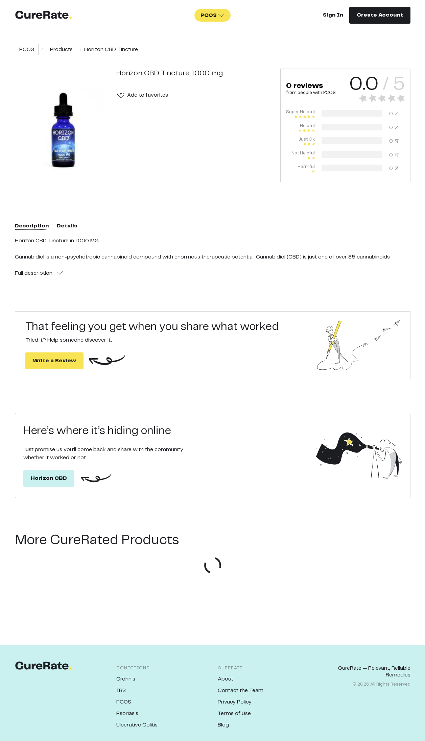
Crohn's (125, 679)
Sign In (333, 15)
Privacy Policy (235, 702)
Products (61, 49)
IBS (121, 690)
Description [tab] (32, 225)
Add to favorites (147, 95)
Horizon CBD (49, 478)
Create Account (380, 15)
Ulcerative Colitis (137, 724)
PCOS (26, 49)
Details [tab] (67, 225)
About (225, 679)
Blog (223, 724)
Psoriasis (127, 713)
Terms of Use (234, 713)
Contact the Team (240, 690)
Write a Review (54, 360)
